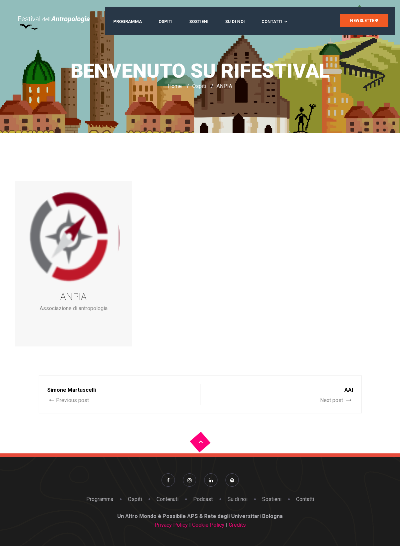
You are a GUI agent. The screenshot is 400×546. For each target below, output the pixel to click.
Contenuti (168, 499)
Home (175, 86)
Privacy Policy (171, 525)
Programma (127, 21)
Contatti (271, 21)
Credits (236, 525)
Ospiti (166, 21)
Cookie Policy (209, 525)
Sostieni (198, 21)
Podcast (203, 499)
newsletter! (364, 20)
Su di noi (235, 21)
